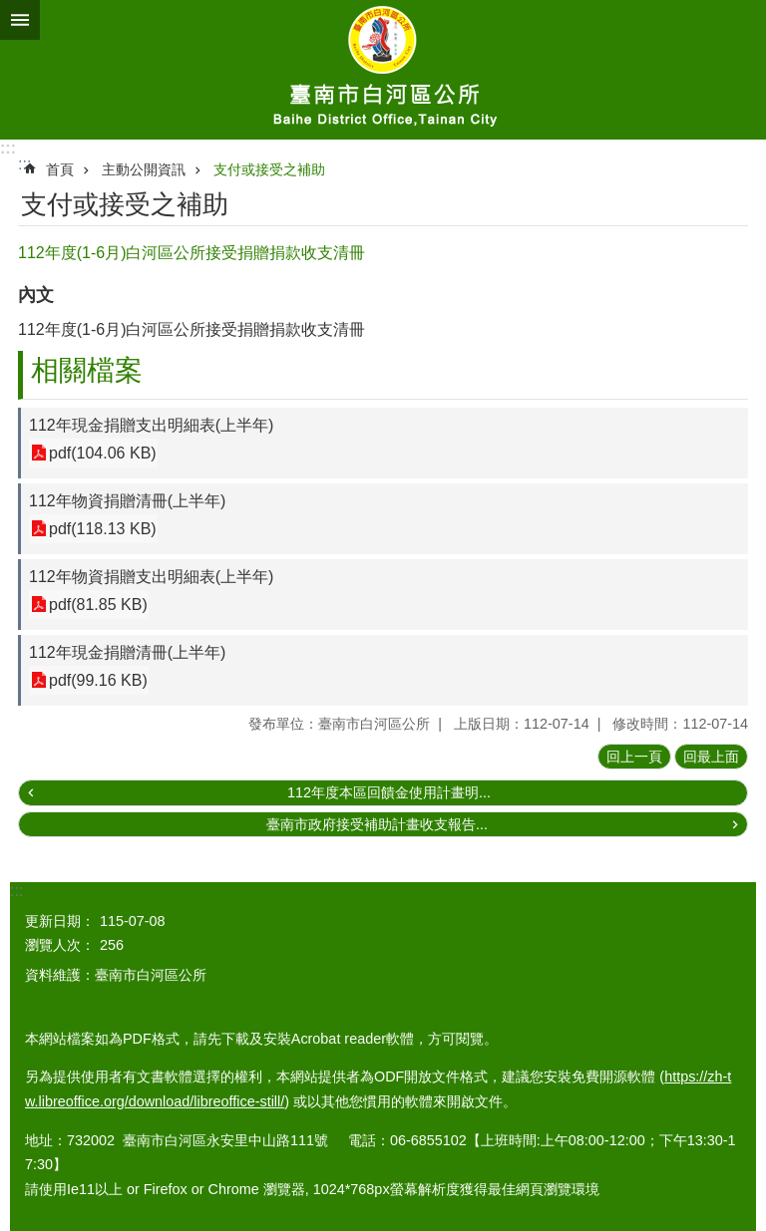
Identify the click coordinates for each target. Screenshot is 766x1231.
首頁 (60, 169)
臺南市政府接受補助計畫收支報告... (377, 824)
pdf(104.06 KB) (103, 453)
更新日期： (60, 921)
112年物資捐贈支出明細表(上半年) (151, 576)
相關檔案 (87, 370)
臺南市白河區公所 (383, 70)
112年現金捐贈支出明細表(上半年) (151, 425)
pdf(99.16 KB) (98, 680)
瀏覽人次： (60, 945)
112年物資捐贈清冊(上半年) (127, 500)
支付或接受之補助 (269, 169)
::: (8, 148)
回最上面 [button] (711, 757)
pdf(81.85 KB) (98, 604)
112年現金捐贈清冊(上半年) (127, 652)
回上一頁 (634, 757)
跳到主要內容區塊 (10, 10)
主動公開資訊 (144, 169)
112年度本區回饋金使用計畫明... (389, 792)
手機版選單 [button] (20, 20)
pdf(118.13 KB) (103, 528)
